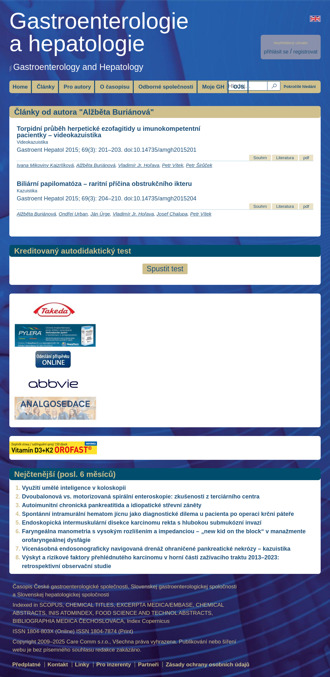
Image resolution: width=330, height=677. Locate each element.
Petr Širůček (199, 165)
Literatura (285, 157)
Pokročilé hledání (299, 86)
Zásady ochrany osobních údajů (207, 664)
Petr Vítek (172, 165)
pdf (306, 157)
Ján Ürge (100, 214)
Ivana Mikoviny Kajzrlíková (45, 165)
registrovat (305, 51)
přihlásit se (276, 51)
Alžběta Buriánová (96, 165)
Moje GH (213, 87)
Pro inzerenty (113, 664)
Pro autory (77, 87)
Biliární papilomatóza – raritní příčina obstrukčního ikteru (104, 183)
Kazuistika (27, 191)
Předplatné (26, 664)
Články (46, 87)
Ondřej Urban (73, 214)
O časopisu (115, 87)
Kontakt (58, 664)
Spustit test (165, 269)
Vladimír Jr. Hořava (139, 165)
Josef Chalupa (172, 214)
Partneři (148, 664)
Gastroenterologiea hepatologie (99, 32)
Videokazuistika (32, 142)
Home (20, 87)
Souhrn (260, 157)
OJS (238, 87)
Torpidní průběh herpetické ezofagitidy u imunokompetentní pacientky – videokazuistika (108, 132)
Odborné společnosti (166, 87)
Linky (82, 664)
